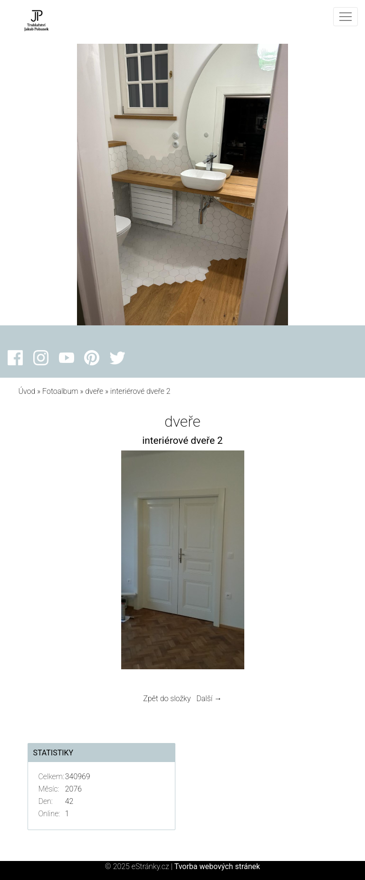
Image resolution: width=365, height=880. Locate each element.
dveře (94, 391)
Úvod (26, 391)
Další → (209, 698)
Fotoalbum (60, 391)
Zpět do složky (167, 698)
